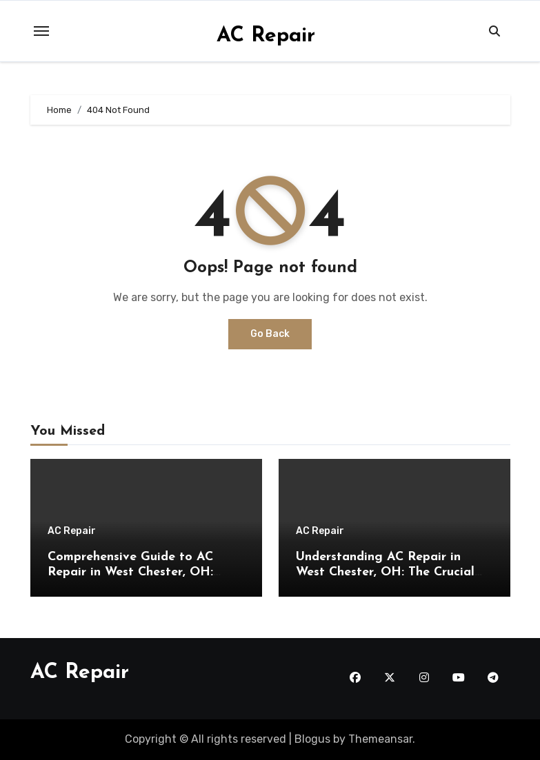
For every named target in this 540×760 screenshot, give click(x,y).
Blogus (312, 739)
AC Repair (266, 36)
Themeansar (380, 739)
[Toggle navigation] (41, 31)
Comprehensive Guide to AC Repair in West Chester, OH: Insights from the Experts (130, 572)
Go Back (270, 334)
